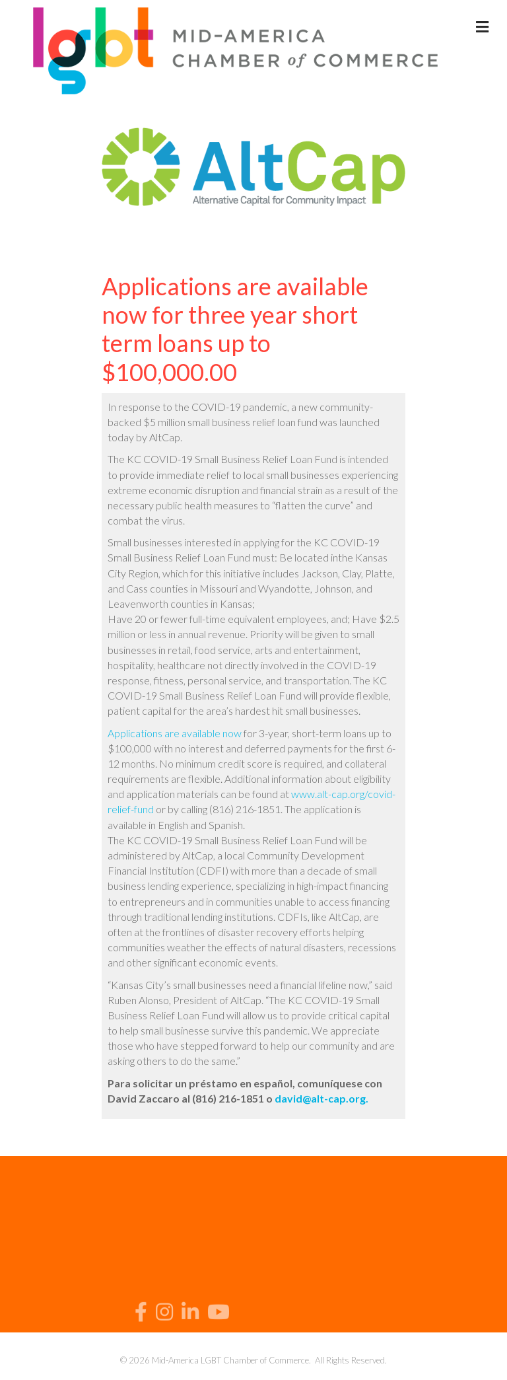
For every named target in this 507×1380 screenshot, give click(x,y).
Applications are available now (175, 733)
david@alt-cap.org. (321, 1098)
